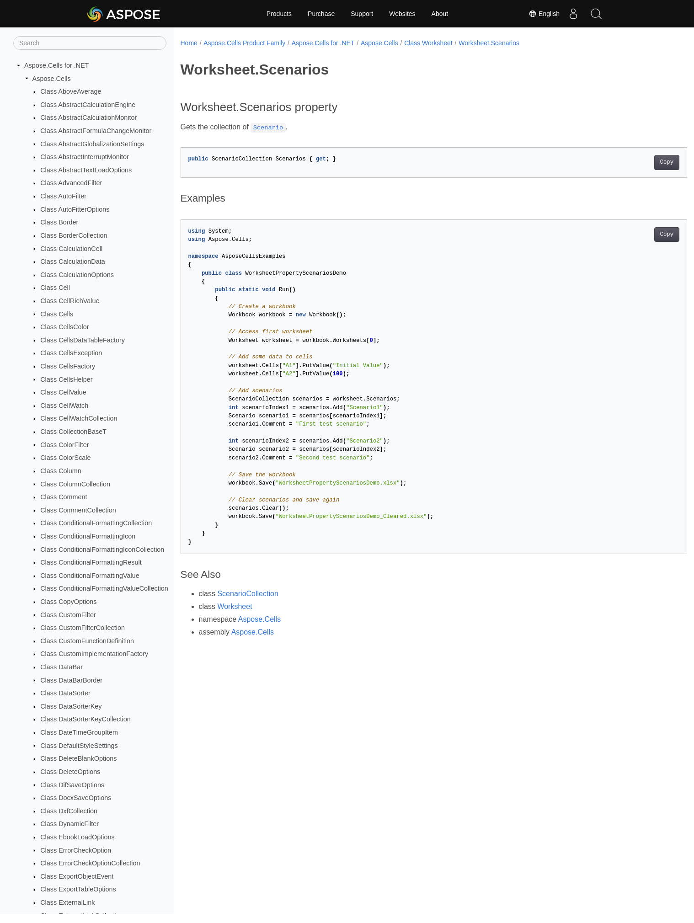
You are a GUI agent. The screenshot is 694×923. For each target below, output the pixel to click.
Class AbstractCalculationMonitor (88, 117)
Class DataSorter (65, 693)
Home (189, 43)
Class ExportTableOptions (78, 889)
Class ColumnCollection (75, 484)
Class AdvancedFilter (71, 183)
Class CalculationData (72, 261)
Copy (631, 162)
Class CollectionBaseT (73, 431)
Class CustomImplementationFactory (94, 653)
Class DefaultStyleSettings (79, 745)
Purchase (321, 13)
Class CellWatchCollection (78, 418)
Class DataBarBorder (71, 680)
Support (362, 13)
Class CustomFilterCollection (82, 627)
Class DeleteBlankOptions (78, 758)
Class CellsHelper (66, 379)
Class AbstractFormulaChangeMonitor (95, 130)
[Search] (89, 43)
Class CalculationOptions (77, 274)
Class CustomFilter (68, 615)
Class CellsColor (64, 327)
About (440, 13)
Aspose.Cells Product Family (244, 43)
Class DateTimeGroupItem (79, 732)
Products (279, 13)
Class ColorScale (65, 457)
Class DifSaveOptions (72, 785)
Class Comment (63, 497)
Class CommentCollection (78, 510)
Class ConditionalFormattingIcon (87, 536)
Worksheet (234, 606)
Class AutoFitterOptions (74, 209)
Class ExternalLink (67, 902)
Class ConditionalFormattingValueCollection (104, 588)
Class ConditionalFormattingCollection (96, 523)
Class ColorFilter (64, 444)
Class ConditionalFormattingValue (89, 575)
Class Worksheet (428, 43)
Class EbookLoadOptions (77, 837)
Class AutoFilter (63, 196)
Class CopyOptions (68, 601)
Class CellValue (63, 392)
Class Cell (55, 287)
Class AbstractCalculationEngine (87, 104)
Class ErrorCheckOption (75, 850)
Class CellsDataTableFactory (82, 340)
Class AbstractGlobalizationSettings (92, 144)
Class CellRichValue (69, 300)
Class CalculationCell (71, 248)
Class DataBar (61, 667)
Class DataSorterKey (70, 706)
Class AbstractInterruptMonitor (84, 156)
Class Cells (56, 314)
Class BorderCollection (73, 235)
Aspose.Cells (51, 78)
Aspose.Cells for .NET (56, 65)
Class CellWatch (64, 405)
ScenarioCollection (247, 594)
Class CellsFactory (67, 366)
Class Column (60, 471)
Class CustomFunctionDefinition (87, 641)
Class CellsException (71, 353)
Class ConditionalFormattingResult (91, 562)
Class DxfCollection (68, 811)
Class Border (59, 222)
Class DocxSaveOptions (75, 797)
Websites (402, 13)
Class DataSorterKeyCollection (85, 719)
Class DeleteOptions (70, 771)
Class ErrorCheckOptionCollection (90, 863)
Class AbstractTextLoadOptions (86, 170)
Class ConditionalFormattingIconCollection (102, 549)
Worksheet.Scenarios (489, 43)
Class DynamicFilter (69, 823)
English (544, 14)
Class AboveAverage (70, 91)
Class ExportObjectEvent (76, 876)
